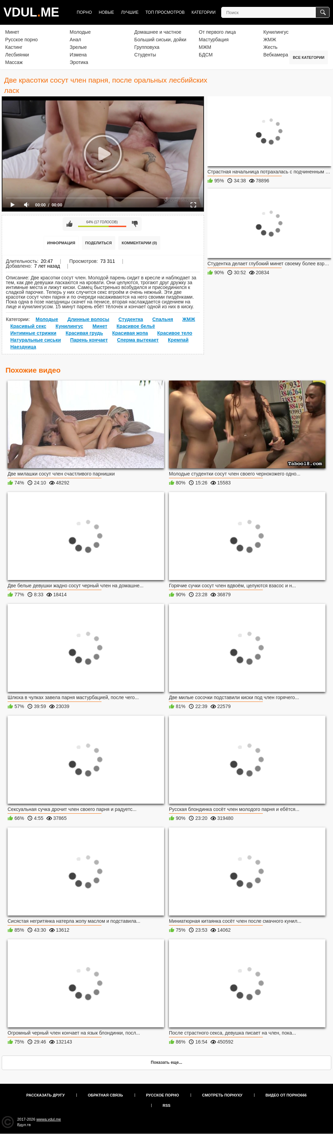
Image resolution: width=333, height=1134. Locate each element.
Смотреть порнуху (222, 1095)
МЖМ (205, 47)
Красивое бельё (136, 326)
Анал (75, 39)
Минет (12, 32)
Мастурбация (214, 39)
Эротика (79, 62)
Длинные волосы (88, 319)
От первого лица (217, 32)
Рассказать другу (45, 1095)
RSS (167, 1105)
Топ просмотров (165, 12)
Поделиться (98, 243)
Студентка (130, 319)
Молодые (80, 32)
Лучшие (130, 12)
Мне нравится (69, 224)
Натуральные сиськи (35, 340)
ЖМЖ (269, 39)
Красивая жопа (130, 333)
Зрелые (78, 47)
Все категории (308, 57)
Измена (78, 54)
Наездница (23, 347)
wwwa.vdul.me (48, 1119)
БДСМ (206, 54)
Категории (204, 12)
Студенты (145, 54)
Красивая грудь (84, 333)
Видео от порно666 (286, 1095)
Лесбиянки (17, 54)
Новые (106, 12)
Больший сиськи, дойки (160, 39)
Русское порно (21, 39)
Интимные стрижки (33, 333)
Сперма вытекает (138, 340)
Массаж (14, 62)
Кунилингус (275, 32)
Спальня (162, 319)
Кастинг (13, 47)
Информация (61, 243)
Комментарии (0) (139, 243)
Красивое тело (174, 333)
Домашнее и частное (157, 32)
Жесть (270, 47)
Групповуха (146, 47)
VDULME (31, 12)
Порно (84, 12)
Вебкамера (275, 54)
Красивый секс (28, 326)
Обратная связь (105, 1095)
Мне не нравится (135, 224)
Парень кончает (89, 340)
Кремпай (178, 340)
